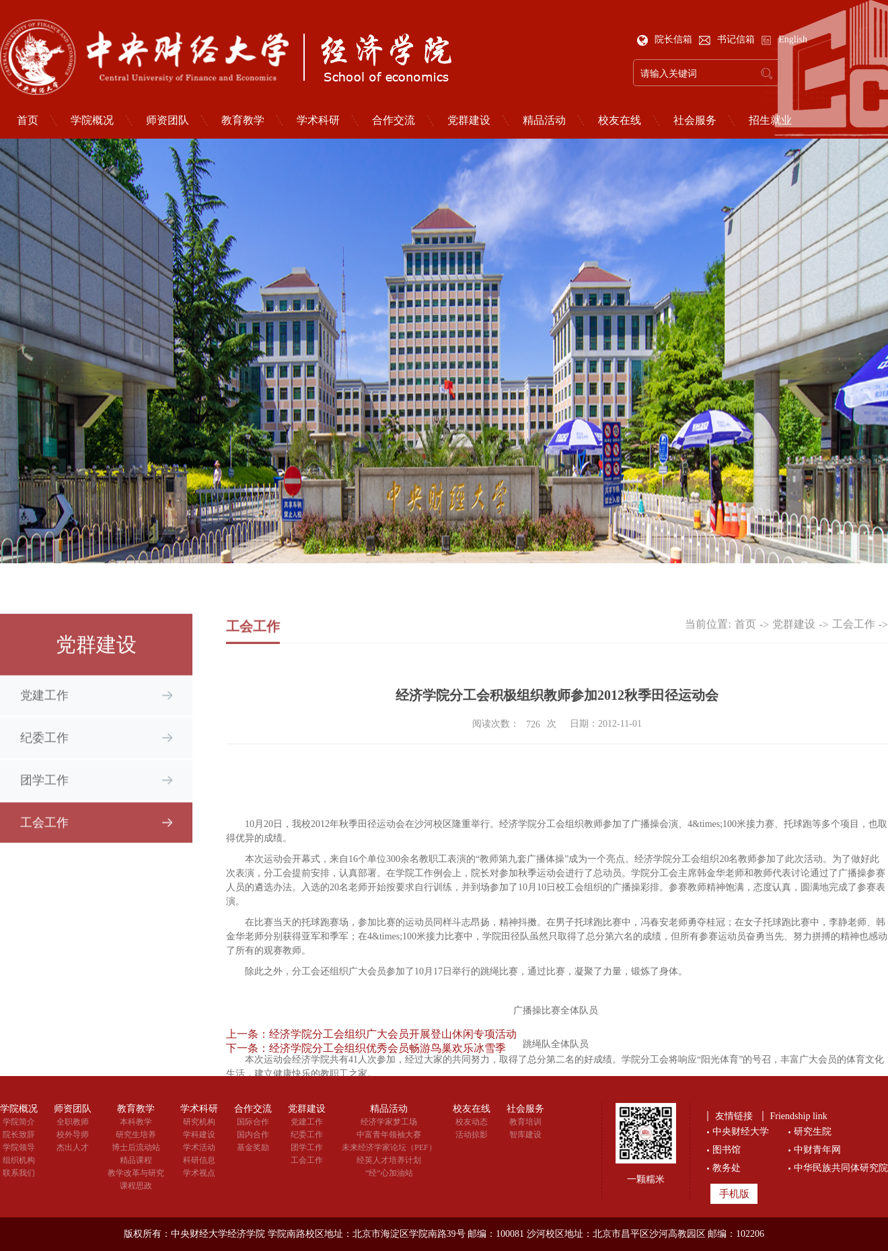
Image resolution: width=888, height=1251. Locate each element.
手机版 (734, 1193)
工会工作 (44, 832)
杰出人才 (73, 1147)
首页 (745, 633)
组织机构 (19, 1160)
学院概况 (92, 120)
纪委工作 (44, 747)
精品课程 (136, 1160)
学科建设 (199, 1134)
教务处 (726, 1168)
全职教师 (73, 1122)
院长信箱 (666, 39)
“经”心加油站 (389, 1173)
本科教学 (136, 1122)
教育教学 (242, 120)
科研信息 (199, 1160)
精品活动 (544, 120)
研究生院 (812, 1132)
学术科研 (318, 120)
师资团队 (167, 120)
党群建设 (468, 120)
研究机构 (199, 1122)
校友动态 (471, 1122)
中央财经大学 (740, 1132)
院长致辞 (19, 1134)
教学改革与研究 (136, 1173)
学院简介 (19, 1122)
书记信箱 (728, 39)
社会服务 (694, 120)
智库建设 (525, 1134)
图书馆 (726, 1150)
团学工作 (44, 790)
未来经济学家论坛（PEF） (389, 1147)
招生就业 (770, 120)
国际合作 (253, 1122)
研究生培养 (136, 1134)
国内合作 (253, 1134)
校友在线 (619, 120)
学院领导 (19, 1147)
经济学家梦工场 (389, 1122)
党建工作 (44, 705)
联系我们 (19, 1173)
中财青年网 (817, 1150)
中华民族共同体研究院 (841, 1168)
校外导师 (73, 1134)
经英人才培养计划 (389, 1160)
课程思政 (136, 1185)
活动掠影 (471, 1134)
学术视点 (199, 1173)
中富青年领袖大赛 (389, 1134)
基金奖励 (253, 1147)
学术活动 (199, 1147)
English (784, 39)
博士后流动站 (136, 1147)
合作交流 (393, 120)
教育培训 (525, 1122)
